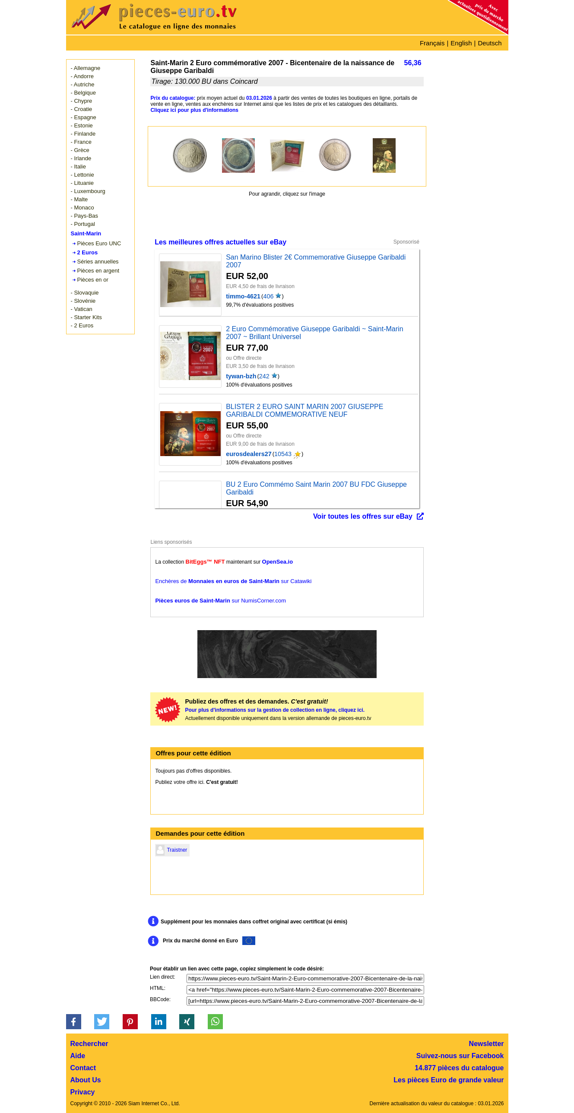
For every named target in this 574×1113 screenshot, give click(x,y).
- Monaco (82, 207)
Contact (83, 1068)
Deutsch (489, 43)
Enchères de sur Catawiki (233, 581)
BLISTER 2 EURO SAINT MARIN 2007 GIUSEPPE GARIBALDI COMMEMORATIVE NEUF (304, 410)
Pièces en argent (98, 270)
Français (432, 43)
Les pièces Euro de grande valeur (448, 1080)
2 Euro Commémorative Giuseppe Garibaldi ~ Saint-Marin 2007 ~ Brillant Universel (314, 332)
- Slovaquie (85, 292)
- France (81, 142)
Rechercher (89, 1043)
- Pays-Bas (84, 215)
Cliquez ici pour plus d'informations (194, 110)
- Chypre (81, 101)
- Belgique (83, 92)
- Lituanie (82, 183)
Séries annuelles (98, 261)
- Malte (79, 199)
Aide (78, 1055)
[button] (73, 1021)
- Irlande (81, 158)
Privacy (82, 1092)
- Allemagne (86, 68)
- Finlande (83, 133)
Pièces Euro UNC (99, 243)
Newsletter (486, 1043)
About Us (85, 1080)
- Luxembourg (88, 191)
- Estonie (82, 125)
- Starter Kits (86, 317)
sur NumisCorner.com (220, 600)
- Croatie (81, 109)
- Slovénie (83, 301)
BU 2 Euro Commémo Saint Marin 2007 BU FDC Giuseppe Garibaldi (316, 488)
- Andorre (82, 76)
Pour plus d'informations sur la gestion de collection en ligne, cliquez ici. (275, 710)
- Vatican (81, 309)
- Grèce (80, 150)
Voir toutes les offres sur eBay (362, 516)
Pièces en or (92, 279)
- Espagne (83, 117)
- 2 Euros (82, 325)
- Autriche (83, 84)
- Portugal (83, 224)
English (461, 43)
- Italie (78, 166)
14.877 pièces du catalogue (459, 1068)
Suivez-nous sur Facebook (460, 1055)
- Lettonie (82, 174)
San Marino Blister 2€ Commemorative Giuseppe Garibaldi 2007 (316, 261)
